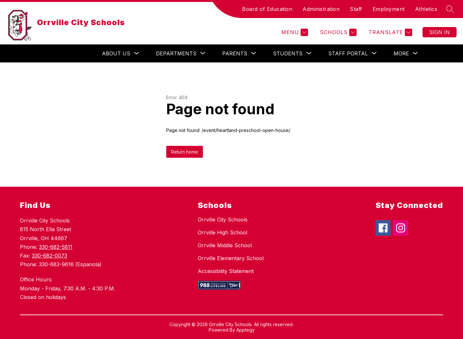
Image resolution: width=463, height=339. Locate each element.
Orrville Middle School (225, 245)
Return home (184, 152)
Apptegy (245, 330)
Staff (356, 9)
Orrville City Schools (223, 219)
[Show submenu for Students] (288, 53)
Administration (321, 9)
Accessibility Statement (226, 271)
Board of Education (267, 9)
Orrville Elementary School (231, 258)
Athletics (426, 9)
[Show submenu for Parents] (234, 53)
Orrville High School (222, 232)
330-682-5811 (55, 247)
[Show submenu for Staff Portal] (348, 53)
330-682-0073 (49, 255)
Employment (389, 9)
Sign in (439, 32)
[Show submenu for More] (401, 53)
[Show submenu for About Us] (116, 53)
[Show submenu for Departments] (176, 53)
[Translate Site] (389, 32)
